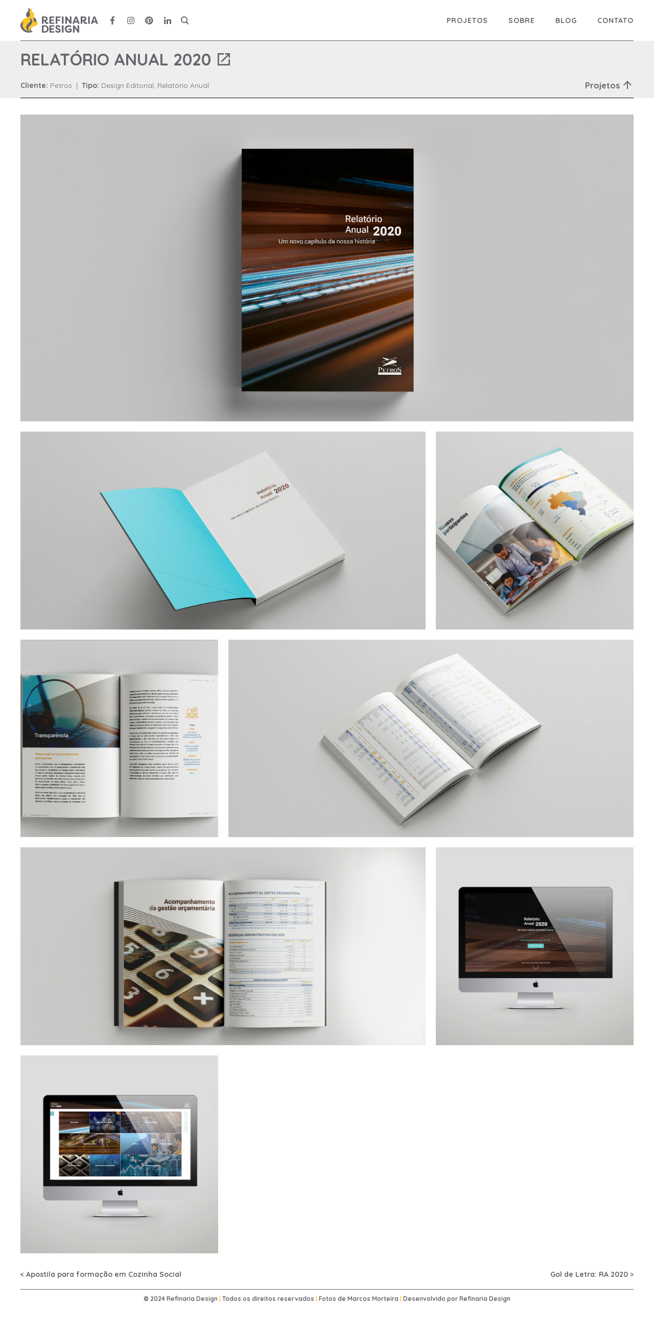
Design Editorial (127, 85)
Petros (61, 85)
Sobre (521, 20)
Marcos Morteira (373, 1298)
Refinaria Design (484, 1298)
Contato (615, 20)
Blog (566, 20)
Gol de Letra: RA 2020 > (592, 1274)
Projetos (467, 20)
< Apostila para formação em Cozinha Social (100, 1274)
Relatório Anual (183, 85)
